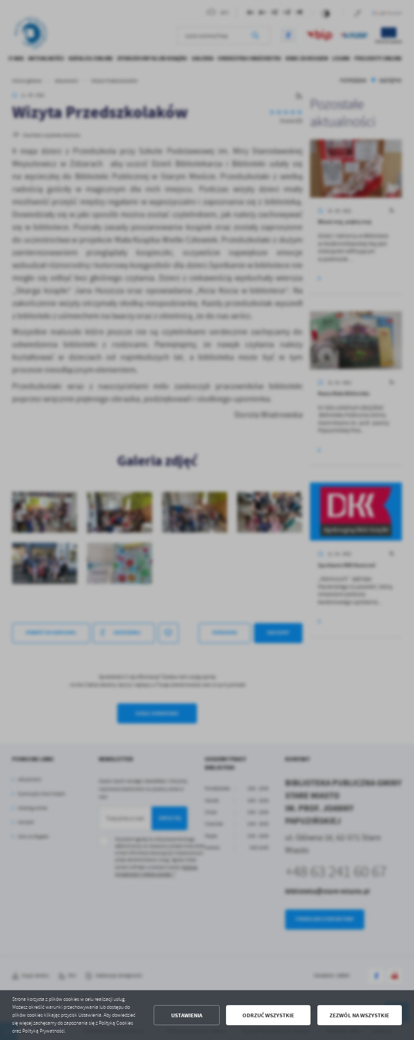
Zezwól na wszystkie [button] (359, 1015)
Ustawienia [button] (186, 1015)
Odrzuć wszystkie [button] (268, 1015)
